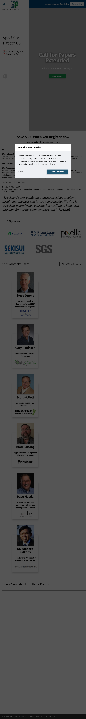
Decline (21, 172)
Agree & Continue (57, 172)
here (45, 161)
